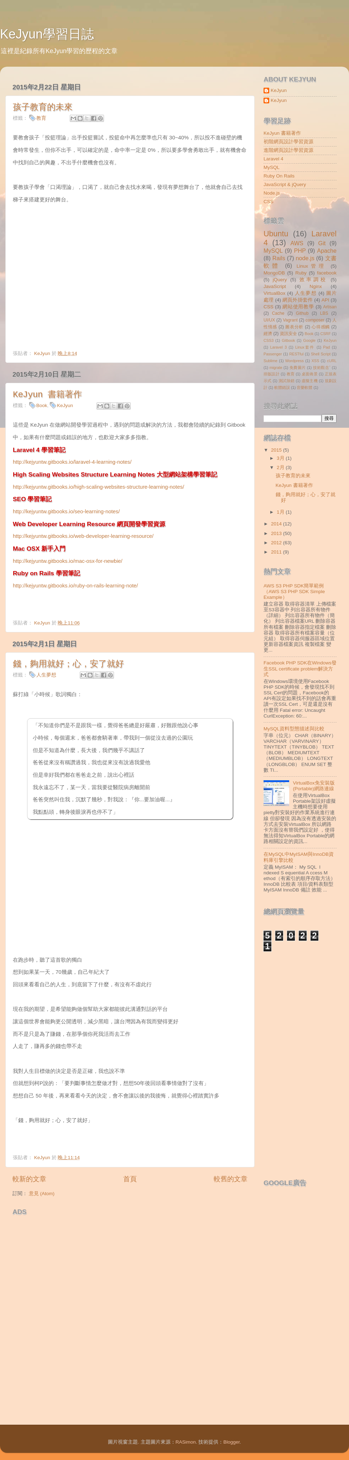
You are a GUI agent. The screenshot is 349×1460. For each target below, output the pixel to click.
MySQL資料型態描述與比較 (294, 728)
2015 (277, 450)
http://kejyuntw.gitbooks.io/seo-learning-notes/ (66, 511)
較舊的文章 (231, 1179)
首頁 (130, 1179)
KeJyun (65, 405)
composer (315, 320)
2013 (277, 533)
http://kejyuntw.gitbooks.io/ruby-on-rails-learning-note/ (75, 585)
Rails (278, 258)
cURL (332, 361)
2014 (277, 523)
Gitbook (288, 340)
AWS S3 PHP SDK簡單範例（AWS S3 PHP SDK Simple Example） (294, 591)
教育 (41, 118)
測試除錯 (286, 381)
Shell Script (320, 354)
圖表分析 (294, 326)
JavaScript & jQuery (285, 184)
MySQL (272, 167)
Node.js (272, 193)
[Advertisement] (95, 1229)
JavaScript (275, 286)
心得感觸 (321, 326)
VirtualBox (274, 293)
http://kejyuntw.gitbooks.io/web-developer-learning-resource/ (83, 536)
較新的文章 (29, 1179)
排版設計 (272, 374)
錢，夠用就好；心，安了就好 (68, 664)
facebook (327, 273)
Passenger (273, 354)
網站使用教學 (298, 306)
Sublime (270, 361)
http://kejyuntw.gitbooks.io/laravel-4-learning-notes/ (72, 462)
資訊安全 (288, 333)
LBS (324, 313)
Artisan (330, 306)
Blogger (231, 1442)
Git (322, 243)
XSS (315, 361)
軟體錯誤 (282, 387)
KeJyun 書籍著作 (47, 395)
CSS (269, 201)
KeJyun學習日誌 (47, 34)
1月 (281, 512)
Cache (278, 313)
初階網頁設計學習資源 (288, 141)
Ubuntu (276, 233)
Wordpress (294, 361)
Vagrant (290, 320)
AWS (296, 243)
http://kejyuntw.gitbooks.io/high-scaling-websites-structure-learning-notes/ (98, 487)
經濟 (268, 333)
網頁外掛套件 (297, 300)
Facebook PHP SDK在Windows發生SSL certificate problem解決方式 (300, 668)
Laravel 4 (273, 158)
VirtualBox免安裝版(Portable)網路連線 (313, 785)
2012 (277, 542)
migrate (276, 367)
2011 (277, 552)
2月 (281, 467)
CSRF (325, 333)
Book (41, 405)
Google (309, 340)
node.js (305, 258)
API (325, 300)
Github (302, 313)
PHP (300, 250)
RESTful (296, 354)
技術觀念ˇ (322, 367)
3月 (281, 458)
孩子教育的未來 (43, 107)
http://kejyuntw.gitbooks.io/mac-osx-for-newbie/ (68, 561)
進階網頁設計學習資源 (288, 150)
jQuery (280, 279)
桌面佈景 (310, 374)
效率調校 (313, 279)
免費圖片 (298, 367)
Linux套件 (305, 347)
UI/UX (269, 320)
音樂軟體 (304, 387)
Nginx (315, 286)
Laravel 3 (278, 347)
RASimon (186, 1442)
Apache (327, 250)
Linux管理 (312, 266)
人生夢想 (46, 675)
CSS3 (269, 340)
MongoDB (274, 273)
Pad (326, 347)
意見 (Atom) (41, 1193)
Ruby (301, 273)
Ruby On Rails (279, 176)
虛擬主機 (310, 381)
